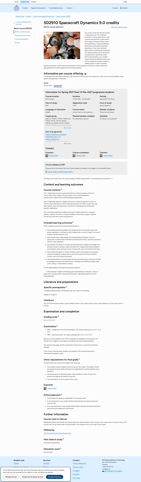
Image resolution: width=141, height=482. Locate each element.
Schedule (46, 463)
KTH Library (76, 478)
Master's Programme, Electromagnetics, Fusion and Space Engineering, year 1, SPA (57, 141)
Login (125, 2)
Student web (25, 2)
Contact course (78, 467)
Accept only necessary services (32, 477)
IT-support (76, 471)
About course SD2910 (63, 16)
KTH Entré (76, 474)
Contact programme (79, 463)
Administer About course (119, 27)
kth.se (16, 2)
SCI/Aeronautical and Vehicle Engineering (57, 433)
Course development (21, 39)
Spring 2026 (48, 85)
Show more (67, 128)
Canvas (45, 467)
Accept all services (54, 477)
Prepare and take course (22, 35)
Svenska (124, 8)
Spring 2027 (58, 85)
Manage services (11, 477)
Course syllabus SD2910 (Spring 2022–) (61, 172)
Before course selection (22, 32)
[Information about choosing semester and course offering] (85, 74)
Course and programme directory (43, 16)
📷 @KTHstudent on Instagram (112, 471)
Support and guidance (21, 467)
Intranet (33, 2)
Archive (17, 43)
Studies (28, 16)
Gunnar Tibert (53, 155)
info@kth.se (106, 469)
